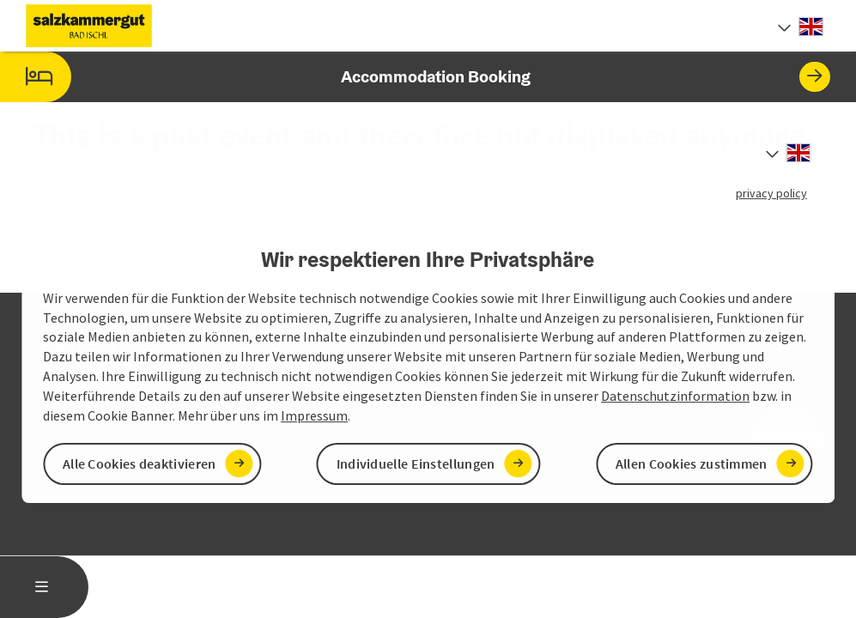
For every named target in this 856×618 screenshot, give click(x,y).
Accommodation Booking (415, 77)
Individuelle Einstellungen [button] (416, 463)
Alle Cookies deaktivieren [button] (139, 463)
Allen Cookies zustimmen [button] (692, 463)
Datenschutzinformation (675, 395)
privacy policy (771, 193)
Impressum (314, 415)
